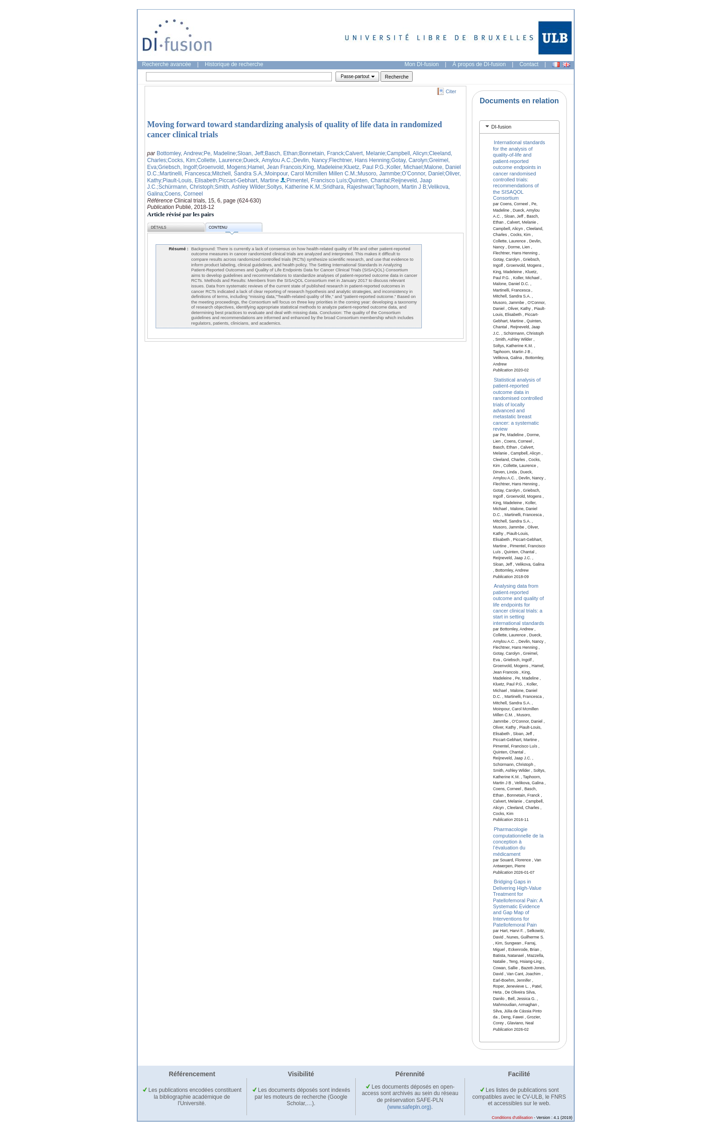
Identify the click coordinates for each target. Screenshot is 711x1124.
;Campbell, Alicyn (406, 153)
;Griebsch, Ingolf (176, 167)
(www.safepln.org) (409, 1107)
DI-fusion (501, 126)
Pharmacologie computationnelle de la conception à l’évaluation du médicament (518, 841)
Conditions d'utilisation (512, 1117)
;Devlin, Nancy (309, 160)
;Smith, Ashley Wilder (239, 187)
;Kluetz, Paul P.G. (363, 167)
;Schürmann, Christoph (185, 187)
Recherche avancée (166, 64)
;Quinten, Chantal (368, 180)
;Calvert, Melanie (364, 153)
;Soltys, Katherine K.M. (293, 187)
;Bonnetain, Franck (320, 153)
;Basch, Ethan (280, 153)
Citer (451, 91)
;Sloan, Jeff (249, 153)
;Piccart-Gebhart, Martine (248, 180)
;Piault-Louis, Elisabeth (189, 180)
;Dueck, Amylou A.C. (267, 160)
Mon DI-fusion (421, 64)
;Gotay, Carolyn (408, 160)
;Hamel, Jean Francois (274, 167)
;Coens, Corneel (183, 194)
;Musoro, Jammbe (378, 173)
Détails (159, 227)
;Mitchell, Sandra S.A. (237, 173)
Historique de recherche (234, 64)
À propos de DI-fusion (479, 64)
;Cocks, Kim (181, 160)
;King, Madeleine (322, 167)
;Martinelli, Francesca (184, 173)
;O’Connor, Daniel (422, 173)
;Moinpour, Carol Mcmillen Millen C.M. (309, 173)
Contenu (223, 228)
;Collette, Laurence (219, 160)
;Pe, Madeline (218, 153)
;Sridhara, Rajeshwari (347, 187)
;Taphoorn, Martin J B (400, 187)
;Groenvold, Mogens (221, 167)
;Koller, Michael (403, 167)
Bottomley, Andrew (179, 153)
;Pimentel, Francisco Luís (316, 180)
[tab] (519, 127)
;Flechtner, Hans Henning (358, 160)
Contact (529, 64)
